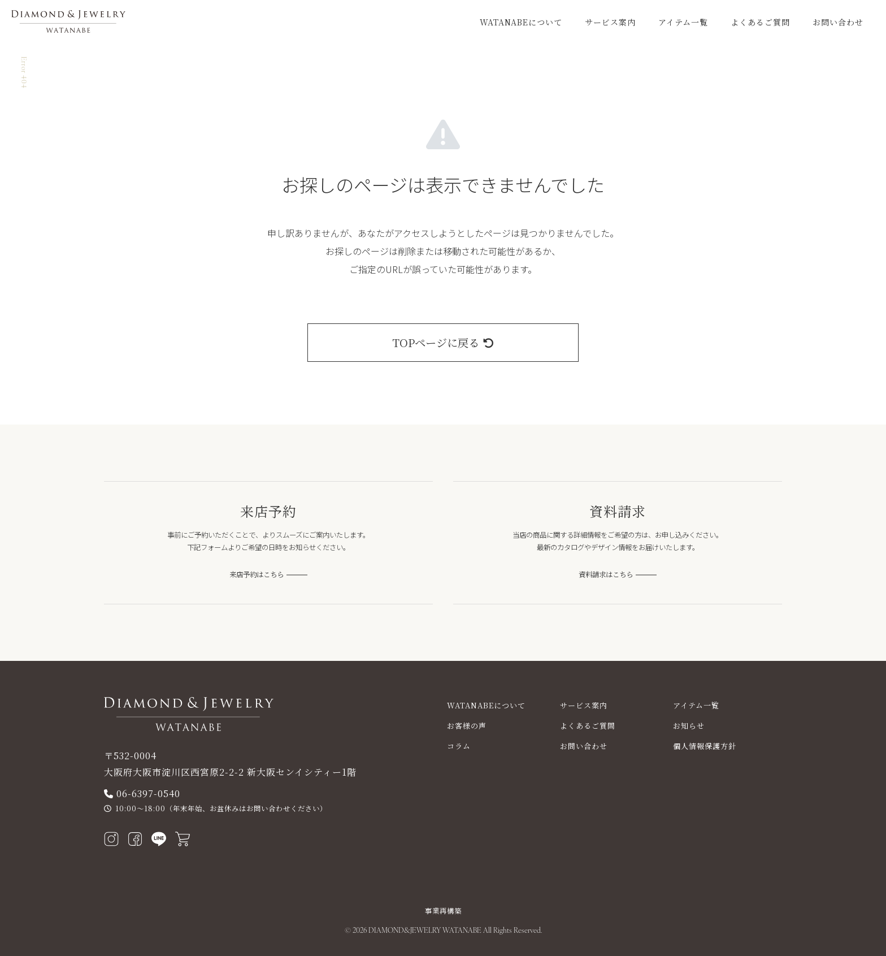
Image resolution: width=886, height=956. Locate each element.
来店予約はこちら (256, 574)
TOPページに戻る (443, 342)
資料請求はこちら (606, 574)
